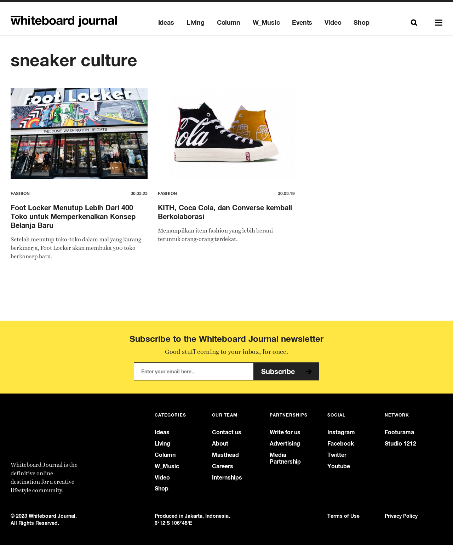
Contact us (226, 432)
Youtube (338, 466)
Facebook (340, 443)
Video (333, 22)
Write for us (285, 432)
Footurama (399, 432)
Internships (227, 477)
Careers (222, 466)
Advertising (285, 443)
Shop (361, 22)
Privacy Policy (401, 516)
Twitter (336, 455)
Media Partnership (285, 458)
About (220, 443)
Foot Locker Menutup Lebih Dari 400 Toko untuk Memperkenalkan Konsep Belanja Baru (73, 216)
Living (196, 22)
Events (302, 22)
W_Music (266, 22)
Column (228, 22)
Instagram (341, 432)
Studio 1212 (400, 443)
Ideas (166, 22)
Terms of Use (343, 516)
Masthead (225, 455)
